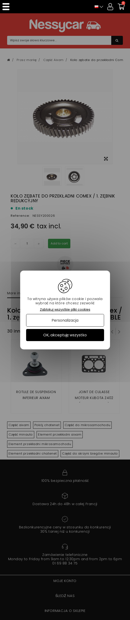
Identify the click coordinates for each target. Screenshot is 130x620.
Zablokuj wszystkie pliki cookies (65, 310)
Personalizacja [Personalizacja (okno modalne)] (65, 320)
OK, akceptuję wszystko (65, 335)
